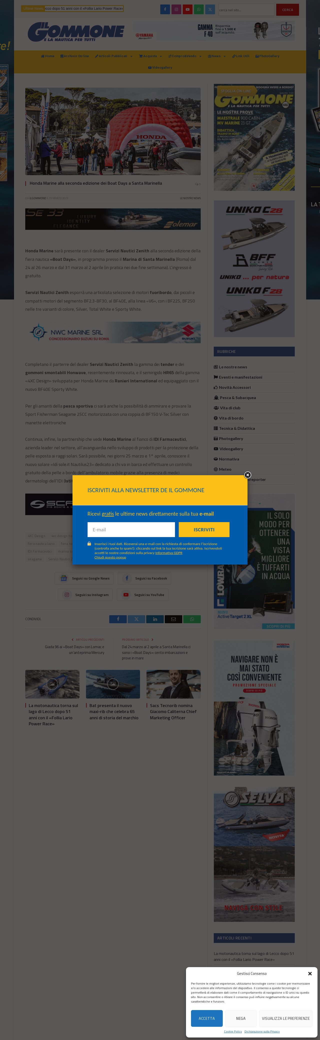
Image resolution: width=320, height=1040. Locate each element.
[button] (310, 973)
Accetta (207, 1018)
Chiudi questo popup (110, 557)
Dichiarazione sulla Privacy (262, 1031)
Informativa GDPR (169, 553)
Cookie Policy (233, 1031)
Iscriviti (204, 529)
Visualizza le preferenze (286, 1018)
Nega (241, 1018)
